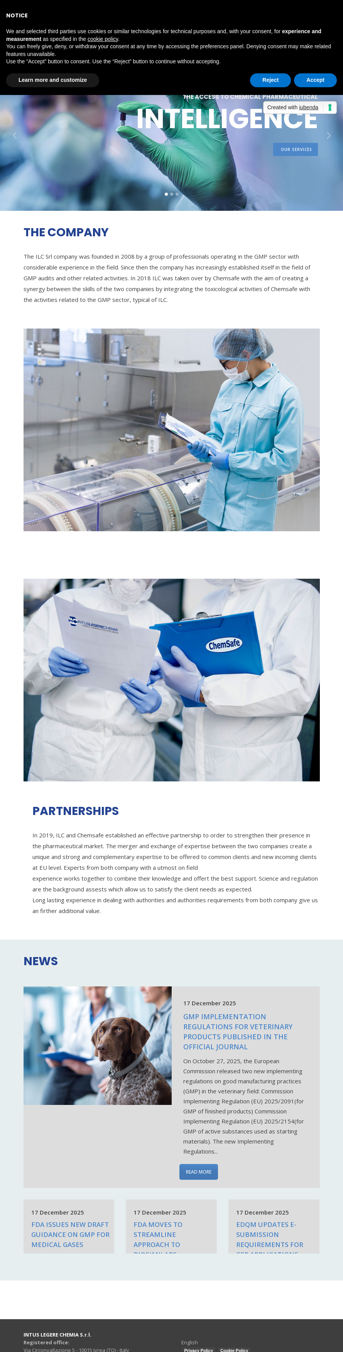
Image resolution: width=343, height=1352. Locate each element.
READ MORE (198, 1172)
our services (296, 155)
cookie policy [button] (103, 39)
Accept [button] (315, 80)
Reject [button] (270, 80)
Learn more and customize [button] (53, 80)
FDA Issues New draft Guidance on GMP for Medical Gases (70, 1234)
